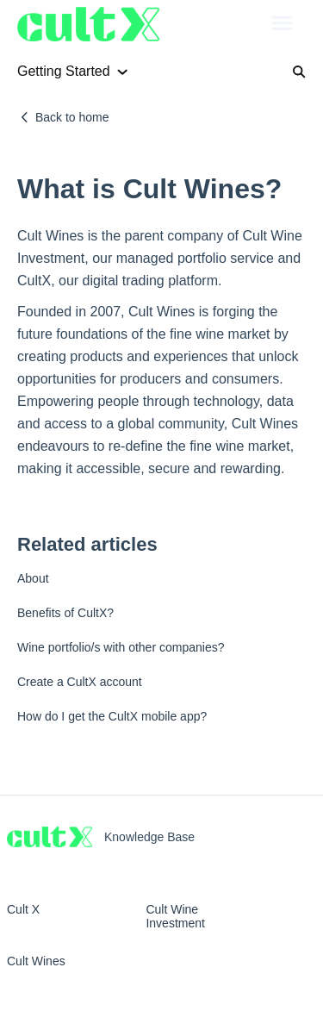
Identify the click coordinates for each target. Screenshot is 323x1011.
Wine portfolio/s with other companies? (120, 647)
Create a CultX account (79, 682)
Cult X (23, 909)
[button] (282, 24)
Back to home (72, 117)
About (33, 578)
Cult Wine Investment (175, 916)
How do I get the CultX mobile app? (112, 716)
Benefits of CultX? (65, 613)
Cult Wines (36, 961)
